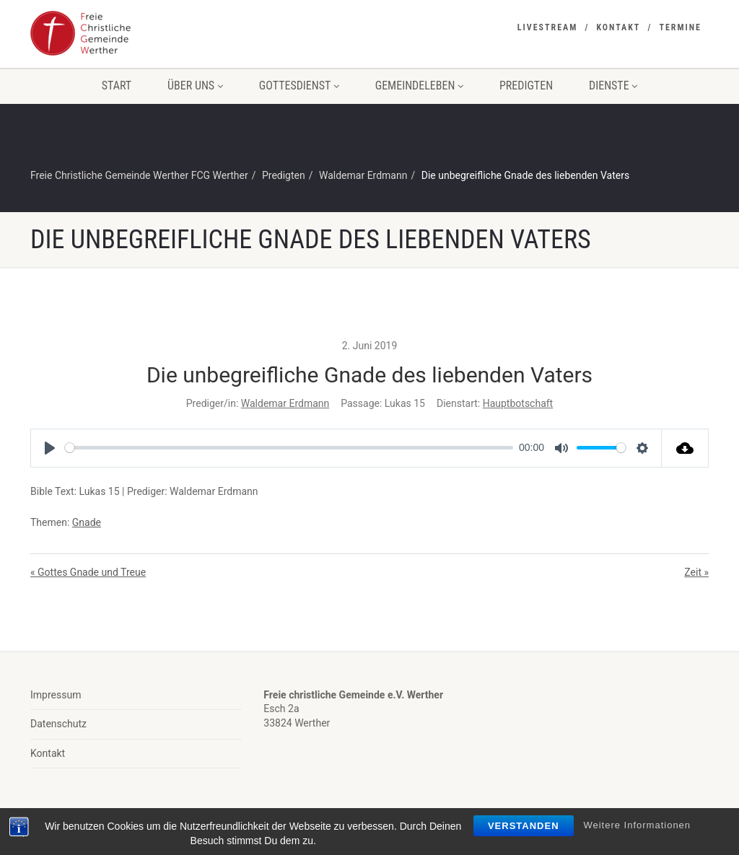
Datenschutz (58, 723)
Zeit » (696, 572)
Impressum (55, 695)
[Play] (49, 448)
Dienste (613, 85)
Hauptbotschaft (518, 403)
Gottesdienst (299, 85)
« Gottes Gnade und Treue (88, 572)
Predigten (526, 85)
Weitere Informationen (637, 825)
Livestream (547, 27)
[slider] (289, 448)
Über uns (195, 85)
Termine (680, 27)
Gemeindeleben (419, 85)
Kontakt (618, 27)
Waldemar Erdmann (285, 403)
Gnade (86, 522)
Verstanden (523, 825)
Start (116, 85)
